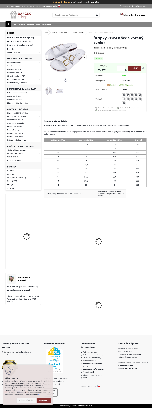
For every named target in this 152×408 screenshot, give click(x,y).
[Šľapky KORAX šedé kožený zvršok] (65, 57)
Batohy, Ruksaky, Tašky (16, 116)
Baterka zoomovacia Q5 (29, 211)
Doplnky (10, 174)
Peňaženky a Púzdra (15, 120)
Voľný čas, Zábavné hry (16, 177)
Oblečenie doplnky (14, 73)
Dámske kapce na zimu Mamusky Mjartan (133, 311)
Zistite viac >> (22, 355)
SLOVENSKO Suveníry (15, 157)
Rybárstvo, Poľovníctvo (16, 140)
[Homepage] (8, 24)
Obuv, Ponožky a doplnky (17, 83)
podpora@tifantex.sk (20, 290)
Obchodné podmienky (92, 358)
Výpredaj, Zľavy (13, 52)
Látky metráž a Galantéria (17, 103)
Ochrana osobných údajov (93, 355)
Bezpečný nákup (33, 24)
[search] (97, 15)
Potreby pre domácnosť (17, 93)
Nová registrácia (140, 6)
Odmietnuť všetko (26, 400)
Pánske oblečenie (14, 69)
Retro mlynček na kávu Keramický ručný (29, 230)
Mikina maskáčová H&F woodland (29, 257)
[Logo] (21, 15)
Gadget (10, 184)
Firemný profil (88, 372)
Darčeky (10, 171)
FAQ (14, 24)
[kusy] (120, 68)
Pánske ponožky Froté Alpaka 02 (133, 239)
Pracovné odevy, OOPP (16, 79)
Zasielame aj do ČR (90, 386)
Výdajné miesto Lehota (92, 375)
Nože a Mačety (13, 130)
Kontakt (86, 366)
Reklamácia (46, 24)
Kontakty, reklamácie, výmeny (20, 37)
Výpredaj (11, 188)
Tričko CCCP (103, 306)
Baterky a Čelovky (14, 126)
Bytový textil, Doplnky (15, 96)
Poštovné (21, 24)
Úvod (46, 32)
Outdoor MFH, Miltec (15, 137)
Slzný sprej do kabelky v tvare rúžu (81, 306)
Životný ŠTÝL (12, 181)
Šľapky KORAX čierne (54, 238)
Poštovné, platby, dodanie (19, 41)
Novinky (10, 49)
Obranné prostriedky (15, 123)
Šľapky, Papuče (79, 32)
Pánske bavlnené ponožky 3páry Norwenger (79, 241)
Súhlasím (43, 400)
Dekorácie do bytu (14, 100)
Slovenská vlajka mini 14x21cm (54, 306)
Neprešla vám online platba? (20, 45)
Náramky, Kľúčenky (15, 153)
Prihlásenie (126, 6)
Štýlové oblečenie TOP (16, 76)
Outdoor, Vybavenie (15, 133)
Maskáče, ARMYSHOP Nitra (17, 113)
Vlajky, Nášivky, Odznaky (17, 150)
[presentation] (46, 57)
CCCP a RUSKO (14, 160)
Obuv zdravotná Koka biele (107, 239)
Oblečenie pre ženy (15, 66)
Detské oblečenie (14, 62)
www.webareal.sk (85, 405)
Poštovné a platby (90, 352)
